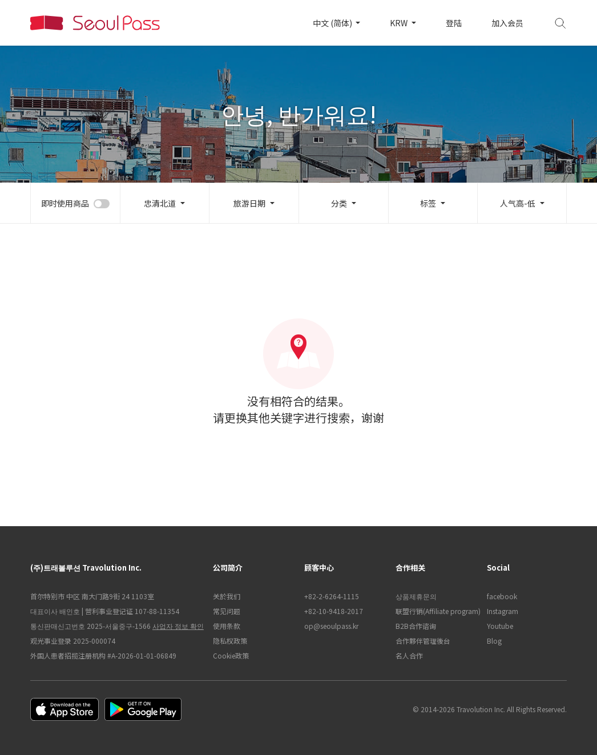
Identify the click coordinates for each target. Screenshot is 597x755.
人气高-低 (517, 203)
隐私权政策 (230, 640)
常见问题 (226, 611)
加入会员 (507, 23)
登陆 (454, 23)
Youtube (500, 626)
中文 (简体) (333, 23)
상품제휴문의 (416, 596)
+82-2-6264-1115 (331, 596)
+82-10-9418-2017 (333, 611)
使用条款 (226, 626)
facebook (502, 596)
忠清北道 (160, 203)
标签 (428, 203)
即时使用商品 (65, 203)
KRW (399, 23)
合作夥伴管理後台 (423, 640)
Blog (494, 640)
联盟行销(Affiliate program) (435, 611)
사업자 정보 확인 (178, 626)
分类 (339, 203)
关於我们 (226, 596)
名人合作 (409, 655)
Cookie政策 (231, 655)
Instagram (502, 611)
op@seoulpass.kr (331, 626)
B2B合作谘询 (416, 626)
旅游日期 (249, 203)
